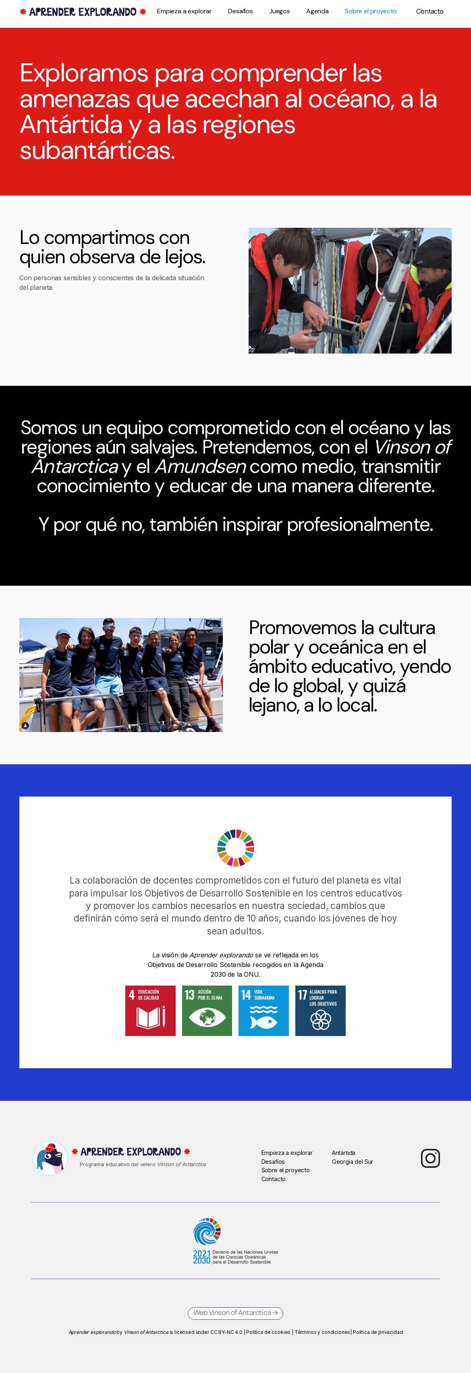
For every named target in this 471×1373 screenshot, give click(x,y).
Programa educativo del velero (143, 1164)
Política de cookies (268, 1332)
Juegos (279, 11)
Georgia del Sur (352, 1161)
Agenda (317, 11)
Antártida (344, 1152)
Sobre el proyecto (371, 11)
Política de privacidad (378, 1332)
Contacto (273, 1178)
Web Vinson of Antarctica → (235, 1313)
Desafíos (240, 11)
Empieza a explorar (184, 11)
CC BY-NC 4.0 (226, 1332)
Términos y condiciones (322, 1332)
